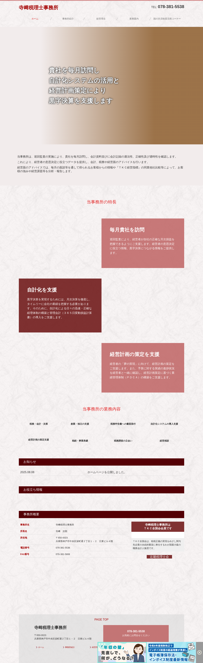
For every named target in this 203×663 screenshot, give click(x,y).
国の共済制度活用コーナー (167, 18)
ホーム (34, 18)
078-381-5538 (171, 6)
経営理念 (101, 18)
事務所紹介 (68, 18)
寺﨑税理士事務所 (38, 7)
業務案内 (134, 18)
